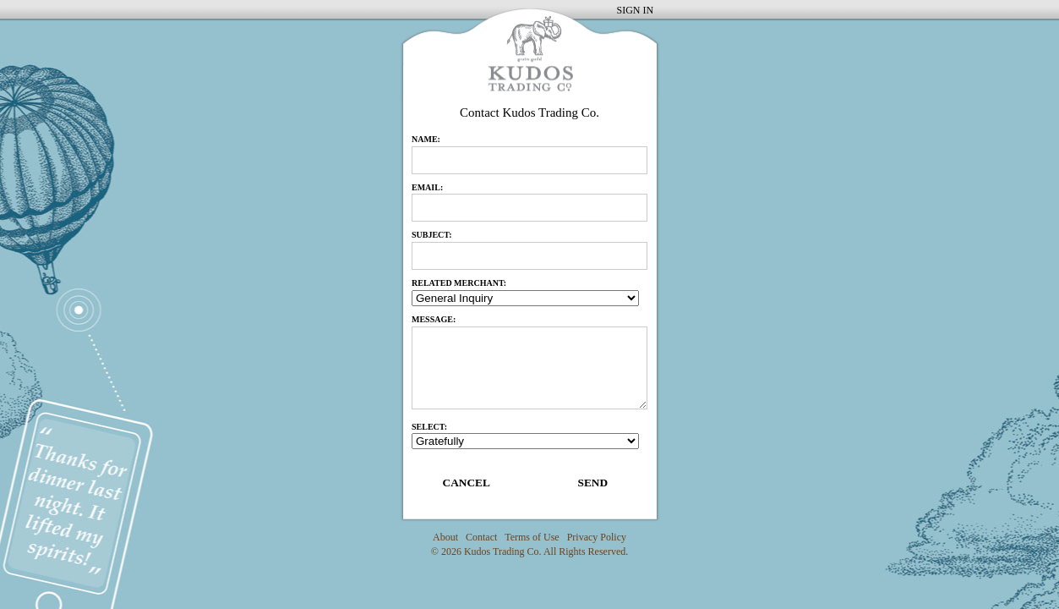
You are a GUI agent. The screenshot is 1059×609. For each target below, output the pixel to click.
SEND (592, 482)
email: (427, 187)
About (445, 537)
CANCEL (466, 482)
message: (434, 319)
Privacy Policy (596, 537)
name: (426, 139)
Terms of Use (532, 537)
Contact (481, 537)
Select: (429, 426)
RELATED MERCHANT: (459, 283)
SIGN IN (635, 10)
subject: (432, 234)
